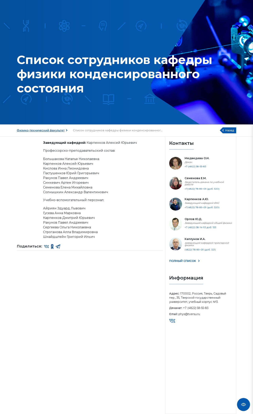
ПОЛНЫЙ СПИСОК (183, 261)
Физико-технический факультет (41, 130)
